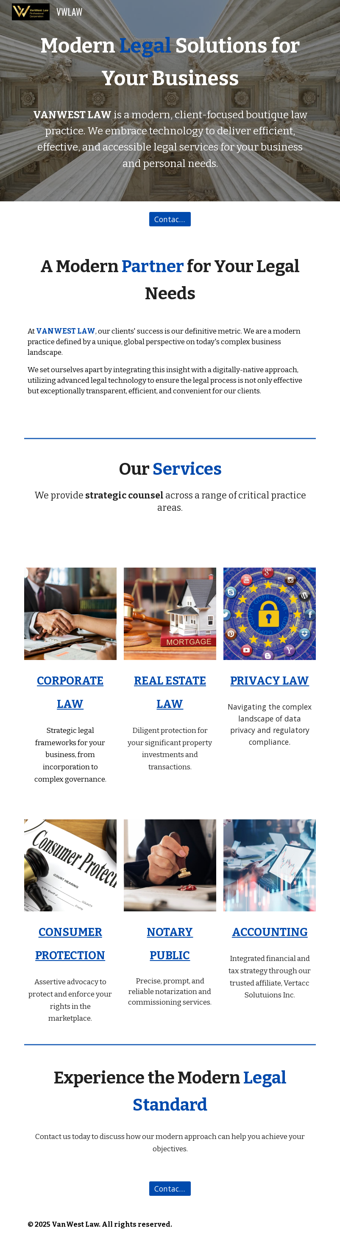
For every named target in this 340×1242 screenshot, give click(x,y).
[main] (170, 62)
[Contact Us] (170, 219)
